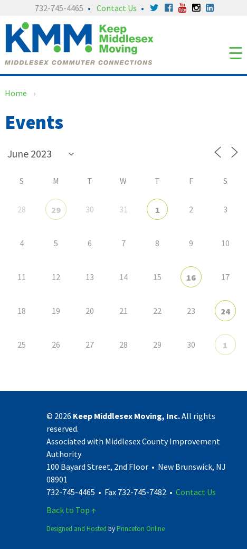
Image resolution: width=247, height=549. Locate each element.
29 (56, 209)
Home (16, 93)
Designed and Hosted (76, 528)
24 (225, 311)
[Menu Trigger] (235, 52)
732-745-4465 (59, 8)
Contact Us (117, 8)
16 (191, 277)
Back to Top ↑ (71, 510)
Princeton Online (141, 528)
